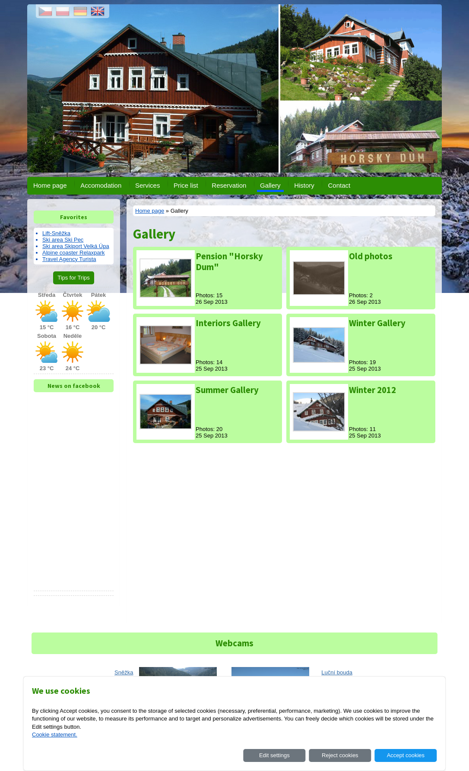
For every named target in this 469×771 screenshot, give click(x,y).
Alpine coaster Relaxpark (73, 252)
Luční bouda (336, 672)
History (304, 185)
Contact (339, 185)
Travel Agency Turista (69, 259)
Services (147, 185)
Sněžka (123, 672)
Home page (50, 185)
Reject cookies (340, 755)
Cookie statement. (54, 734)
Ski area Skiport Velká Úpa (75, 246)
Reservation (229, 185)
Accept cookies (406, 755)
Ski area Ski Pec (62, 239)
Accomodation (100, 185)
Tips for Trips (73, 277)
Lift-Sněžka (56, 233)
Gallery (270, 185)
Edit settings (274, 755)
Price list (186, 185)
